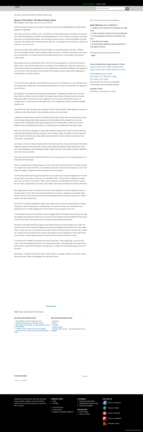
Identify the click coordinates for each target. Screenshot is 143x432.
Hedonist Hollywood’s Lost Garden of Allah (29, 323)
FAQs (54, 401)
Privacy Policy (57, 410)
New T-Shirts (94, 20)
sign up (98, 4)
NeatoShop (115, 20)
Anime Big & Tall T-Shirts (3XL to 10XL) (103, 91)
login (103, 4)
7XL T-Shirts (103, 76)
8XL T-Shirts (113, 76)
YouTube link (51, 306)
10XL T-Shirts (103, 79)
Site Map (55, 403)
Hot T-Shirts (104, 20)
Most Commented (110, 25)
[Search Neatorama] (110, 8)
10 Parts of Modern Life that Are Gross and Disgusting (109, 33)
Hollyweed (55, 321)
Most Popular (96, 25)
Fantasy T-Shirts (117, 67)
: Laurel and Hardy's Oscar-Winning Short (31, 331)
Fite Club (55, 325)
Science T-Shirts (95, 67)
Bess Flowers (38, 312)
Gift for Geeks (83, 412)
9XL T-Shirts (94, 79)
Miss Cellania (19, 23)
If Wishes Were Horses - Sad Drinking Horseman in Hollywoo (68, 330)
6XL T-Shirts (94, 76)
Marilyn (54, 323)
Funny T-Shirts (95, 70)
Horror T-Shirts (105, 70)
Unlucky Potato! (57, 327)
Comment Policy (58, 407)
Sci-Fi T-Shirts (106, 67)
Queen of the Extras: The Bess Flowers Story (35, 20)
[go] (127, 8)
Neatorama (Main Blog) (86, 401)
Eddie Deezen (69, 27)
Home (17, 7)
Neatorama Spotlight (86, 405)
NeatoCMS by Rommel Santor (133, 430)
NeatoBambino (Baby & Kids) (88, 403)
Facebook (26, 30)
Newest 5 (85, 376)
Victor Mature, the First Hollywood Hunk (28, 321)
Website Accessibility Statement (63, 412)
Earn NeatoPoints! (89, 4)
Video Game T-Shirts (118, 70)
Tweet (93, 55)
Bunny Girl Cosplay (100, 41)
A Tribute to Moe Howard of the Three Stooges (31, 329)
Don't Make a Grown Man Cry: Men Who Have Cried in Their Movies (32, 326)
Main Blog (17, 15)
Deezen (21, 312)
